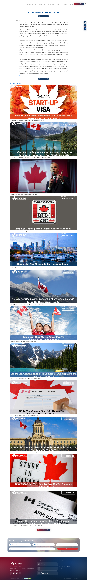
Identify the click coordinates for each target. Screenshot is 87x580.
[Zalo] (85, 28)
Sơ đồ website (75, 578)
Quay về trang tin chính (43, 529)
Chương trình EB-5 (62, 564)
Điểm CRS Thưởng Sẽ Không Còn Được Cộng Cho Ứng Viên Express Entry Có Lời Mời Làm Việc (30, 157)
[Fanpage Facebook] (85, 25)
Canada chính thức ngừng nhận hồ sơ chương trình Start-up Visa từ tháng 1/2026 (27, 120)
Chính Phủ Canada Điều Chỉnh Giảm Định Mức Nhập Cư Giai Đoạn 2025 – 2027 (27, 452)
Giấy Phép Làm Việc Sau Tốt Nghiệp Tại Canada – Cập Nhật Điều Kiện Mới (26, 489)
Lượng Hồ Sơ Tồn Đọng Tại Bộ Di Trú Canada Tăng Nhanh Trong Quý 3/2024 (27, 525)
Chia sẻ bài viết (23, 75)
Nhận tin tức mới (43, 16)
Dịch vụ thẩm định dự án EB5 (64, 566)
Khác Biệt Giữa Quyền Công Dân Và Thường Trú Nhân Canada (23, 341)
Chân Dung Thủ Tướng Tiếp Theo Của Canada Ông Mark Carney (24, 194)
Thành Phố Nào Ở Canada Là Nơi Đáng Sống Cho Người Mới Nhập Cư (25, 268)
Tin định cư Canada (18, 9)
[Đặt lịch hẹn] (85, 22)
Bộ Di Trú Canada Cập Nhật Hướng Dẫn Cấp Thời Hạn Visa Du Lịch (24, 415)
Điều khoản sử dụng (67, 578)
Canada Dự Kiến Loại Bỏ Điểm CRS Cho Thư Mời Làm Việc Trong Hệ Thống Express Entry (29, 304)
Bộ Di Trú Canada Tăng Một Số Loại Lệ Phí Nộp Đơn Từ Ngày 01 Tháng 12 (26, 378)
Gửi (67, 548)
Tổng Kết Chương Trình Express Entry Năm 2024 (21, 231)
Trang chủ (11, 9)
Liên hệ (60, 568)
